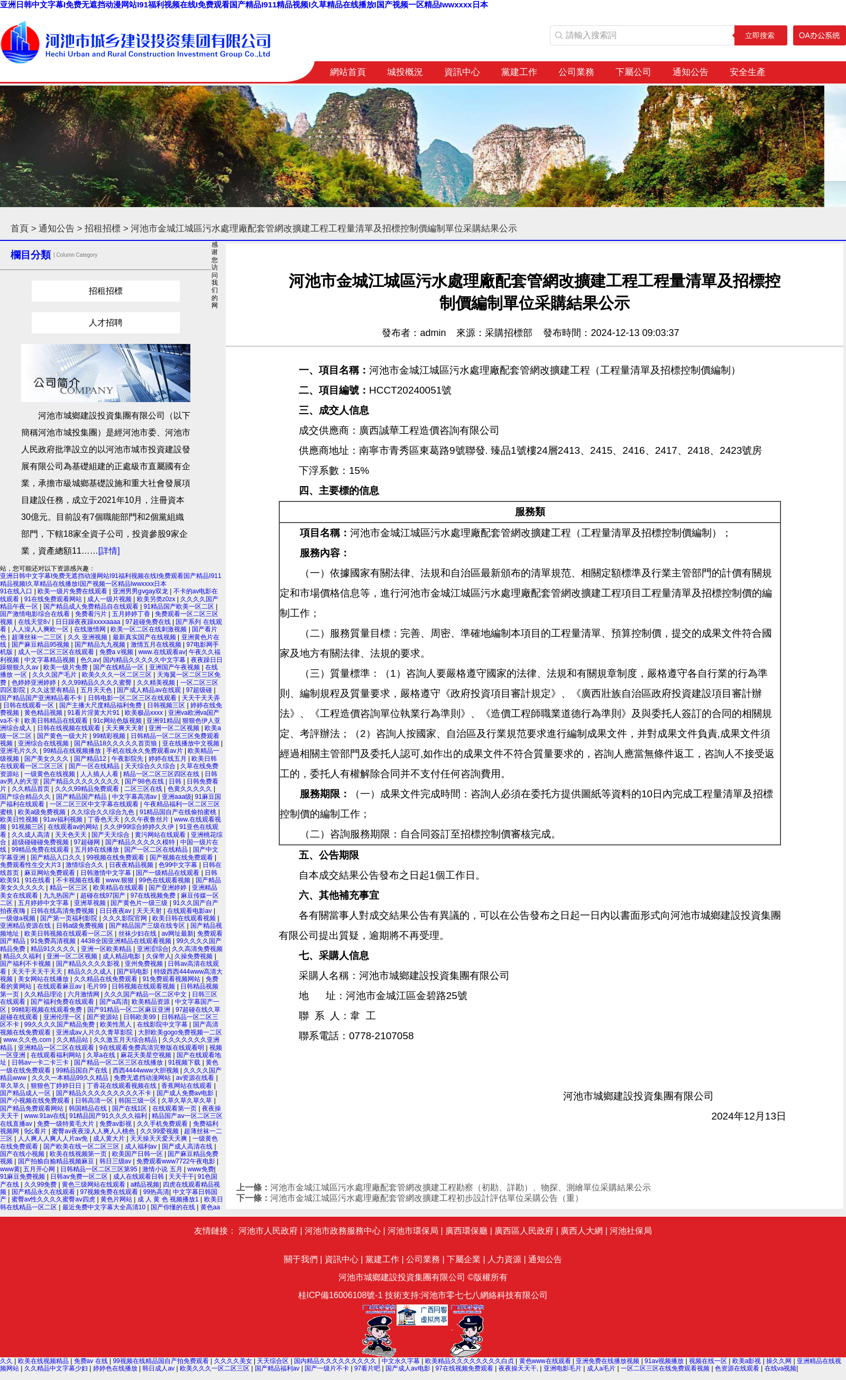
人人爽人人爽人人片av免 (54, 1138)
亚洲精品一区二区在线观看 (57, 1047)
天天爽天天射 (125, 728)
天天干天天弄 (201, 698)
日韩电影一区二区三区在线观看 (133, 698)
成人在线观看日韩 (139, 1176)
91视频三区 (28, 827)
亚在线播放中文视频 (191, 743)
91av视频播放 (665, 1361)
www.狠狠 (120, 880)
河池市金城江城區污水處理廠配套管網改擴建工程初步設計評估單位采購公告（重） (426, 1197)
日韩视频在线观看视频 (144, 986)
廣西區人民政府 (524, 1230)
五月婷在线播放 (98, 849)
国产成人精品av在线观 (149, 690)
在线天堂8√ (35, 622)
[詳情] (109, 550)
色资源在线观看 (738, 1368)
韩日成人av (159, 1368)
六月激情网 (84, 994)
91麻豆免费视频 (23, 1176)
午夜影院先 (128, 758)
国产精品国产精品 (82, 796)
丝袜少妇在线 (138, 933)
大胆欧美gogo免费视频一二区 (180, 1032)
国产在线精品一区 (119, 667)
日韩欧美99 (140, 1017)
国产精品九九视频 (101, 644)
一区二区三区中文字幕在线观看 (95, 804)
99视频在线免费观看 (116, 857)
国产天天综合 (111, 834)
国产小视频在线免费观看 (35, 1100)
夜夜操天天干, (519, 1368)
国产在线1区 (130, 1108)
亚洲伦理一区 (63, 1017)
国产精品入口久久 (57, 857)
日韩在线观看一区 (29, 705)
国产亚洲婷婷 (168, 887)
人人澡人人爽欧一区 (41, 629)
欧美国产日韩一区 (138, 1154)
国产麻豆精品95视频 (41, 644)
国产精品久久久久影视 (88, 963)
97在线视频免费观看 (465, 1368)
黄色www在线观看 (546, 1361)
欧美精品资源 (151, 1001)
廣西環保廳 (466, 1230)
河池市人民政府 (268, 1230)
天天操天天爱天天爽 (159, 1138)
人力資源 (504, 1259)
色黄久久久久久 (191, 788)
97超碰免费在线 (148, 622)
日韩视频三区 (167, 705)
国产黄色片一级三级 (140, 903)
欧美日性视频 (20, 819)
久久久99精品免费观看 (88, 788)
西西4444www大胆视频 (146, 1070)
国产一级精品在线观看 (168, 873)
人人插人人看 (100, 774)
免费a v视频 (117, 652)
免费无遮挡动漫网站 (143, 1077)
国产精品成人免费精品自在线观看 (91, 606)
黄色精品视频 (44, 712)
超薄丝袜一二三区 (38, 637)
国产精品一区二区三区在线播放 (119, 1062)
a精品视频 (145, 1184)
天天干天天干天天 (38, 971)
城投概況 (405, 72)
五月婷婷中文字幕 (44, 903)
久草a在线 (102, 1055)
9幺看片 (36, 1131)
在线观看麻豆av (60, 986)
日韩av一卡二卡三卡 (41, 1062)
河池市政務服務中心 (343, 1230)
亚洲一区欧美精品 (107, 949)
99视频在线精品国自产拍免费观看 (161, 1361)
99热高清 (156, 1192)
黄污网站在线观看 (161, 834)
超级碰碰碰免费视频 (41, 842)
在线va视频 (781, 1368)
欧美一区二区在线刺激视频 (149, 629)
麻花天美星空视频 (147, 1055)
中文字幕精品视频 (50, 660)
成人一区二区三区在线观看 (57, 652)
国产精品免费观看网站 (32, 1108)
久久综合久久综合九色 (103, 812)
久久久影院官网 (126, 918)
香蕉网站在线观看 (187, 1085)
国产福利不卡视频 (26, 963)
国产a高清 (113, 1001)
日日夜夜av (116, 911)
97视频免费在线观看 (110, 1192)
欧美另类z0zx (157, 599)
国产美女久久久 (47, 758)
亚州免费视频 (144, 963)
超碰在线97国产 (103, 895)
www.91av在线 (45, 1116)
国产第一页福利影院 (69, 918)
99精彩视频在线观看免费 (48, 1009)
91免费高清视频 (54, 941)
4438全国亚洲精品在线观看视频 (127, 941)
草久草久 (13, 1085)
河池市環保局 (413, 1230)
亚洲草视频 (90, 903)
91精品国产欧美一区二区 (180, 606)
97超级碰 (200, 690)
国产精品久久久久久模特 (141, 842)
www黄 (10, 1169)
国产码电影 (133, 971)
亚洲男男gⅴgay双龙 (141, 591)
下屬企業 (464, 1259)
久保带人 (158, 956)
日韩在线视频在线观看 (69, 728)
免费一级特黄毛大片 (66, 1123)
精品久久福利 (23, 956)
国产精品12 (91, 758)
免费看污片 (91, 614)
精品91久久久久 (54, 949)
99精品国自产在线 (82, 1070)
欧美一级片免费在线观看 (73, 591)
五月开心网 (40, 1169)
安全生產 (748, 72)
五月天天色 (97, 690)
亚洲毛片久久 (20, 750)
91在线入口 (17, 591)
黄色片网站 (117, 1199)
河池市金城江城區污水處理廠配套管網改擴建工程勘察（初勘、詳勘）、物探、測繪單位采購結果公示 (460, 1187)
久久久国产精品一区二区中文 (146, 994)
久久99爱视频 (160, 1131)
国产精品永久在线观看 (44, 1192)
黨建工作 (519, 72)
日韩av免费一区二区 (79, 1176)
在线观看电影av (190, 911)
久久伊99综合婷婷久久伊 (140, 827)
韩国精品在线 (88, 1108)
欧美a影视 (747, 1361)
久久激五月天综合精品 (126, 1039)
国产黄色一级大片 (63, 736)
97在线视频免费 (154, 895)
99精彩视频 (110, 736)
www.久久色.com (28, 1039)
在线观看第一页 (175, 1108)
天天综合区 (273, 1361)
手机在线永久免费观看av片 (145, 750)
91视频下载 (185, 1062)
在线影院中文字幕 (163, 1024)
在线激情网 (90, 629)
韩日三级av (116, 1161)
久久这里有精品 (54, 690)
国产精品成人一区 (26, 1093)
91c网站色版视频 (118, 720)
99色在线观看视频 (165, 880)
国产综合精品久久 (26, 796)
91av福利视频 (63, 819)
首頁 (20, 228)
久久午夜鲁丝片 (147, 819)
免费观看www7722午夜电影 (176, 1161)
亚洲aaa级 (176, 796)
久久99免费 (41, 1184)
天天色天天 (71, 834)
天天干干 (181, 1176)
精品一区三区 (69, 887)
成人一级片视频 (110, 599)
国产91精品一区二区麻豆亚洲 (129, 1009)
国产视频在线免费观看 (182, 857)
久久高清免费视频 (197, 949)
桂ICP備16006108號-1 (340, 1295)
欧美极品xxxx (144, 712)
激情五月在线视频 (157, 644)
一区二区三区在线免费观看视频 (666, 1368)
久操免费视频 (194, 956)
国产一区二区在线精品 (156, 849)
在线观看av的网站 (74, 827)
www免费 (201, 1169)
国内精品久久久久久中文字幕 (145, 660)
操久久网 (779, 1361)
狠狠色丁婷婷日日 (57, 1085)
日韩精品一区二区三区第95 (99, 1169)
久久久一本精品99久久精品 (71, 1077)
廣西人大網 (581, 1230)
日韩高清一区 (95, 1100)
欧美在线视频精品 (44, 1361)
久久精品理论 (44, 994)
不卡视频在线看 (79, 880)
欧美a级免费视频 (43, 812)
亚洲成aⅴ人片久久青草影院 (95, 1032)
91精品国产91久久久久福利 (109, 1116)
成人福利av (142, 1146)
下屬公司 (633, 72)
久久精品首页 (31, 788)
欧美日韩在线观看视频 (184, 918)
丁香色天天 (104, 819)
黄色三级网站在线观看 (94, 1184)
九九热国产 (60, 895)
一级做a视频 (18, 918)
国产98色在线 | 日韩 (154, 781)
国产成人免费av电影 (186, 1093)
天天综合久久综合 (151, 766)
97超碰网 (88, 842)
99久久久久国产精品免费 (60, 1024)
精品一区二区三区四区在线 (162, 774)
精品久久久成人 (91, 971)
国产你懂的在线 (174, 1207)
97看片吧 (368, 1368)
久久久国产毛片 (55, 674)
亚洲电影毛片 (563, 1368)
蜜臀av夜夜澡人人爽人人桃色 (94, 1131)
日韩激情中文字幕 (106, 873)
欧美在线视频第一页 (79, 1154)
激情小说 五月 (163, 1169)
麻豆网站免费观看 (50, 873)
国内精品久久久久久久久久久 (336, 1361)
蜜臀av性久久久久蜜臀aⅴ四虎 (54, 1199)
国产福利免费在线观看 (63, 1001)
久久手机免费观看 (163, 1123)
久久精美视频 (157, 682)
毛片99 (97, 986)
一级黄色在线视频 (50, 774)
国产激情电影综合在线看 (35, 614)
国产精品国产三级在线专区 (148, 925)
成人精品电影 (122, 956)
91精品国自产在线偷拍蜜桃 (179, 812)
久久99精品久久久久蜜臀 (97, 682)
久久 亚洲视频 (88, 637)
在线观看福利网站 (57, 1055)
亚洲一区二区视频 (175, 728)
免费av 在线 (91, 1361)
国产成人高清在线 (188, 1146)
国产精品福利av (278, 1368)
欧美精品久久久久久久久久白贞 (470, 1361)
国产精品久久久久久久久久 (82, 781)
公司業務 (576, 72)
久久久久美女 (234, 1361)
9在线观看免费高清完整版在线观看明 (152, 1047)
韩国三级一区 (138, 1100)
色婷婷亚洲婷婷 (35, 682)
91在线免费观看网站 (54, 599)
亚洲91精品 (162, 720)
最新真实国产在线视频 (145, 637)
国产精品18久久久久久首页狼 (116, 743)
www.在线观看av (161, 652)
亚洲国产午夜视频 (175, 667)
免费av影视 (116, 1123)
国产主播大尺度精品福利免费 (101, 705)
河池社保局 (631, 1230)
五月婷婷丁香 (132, 614)
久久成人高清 (31, 834)
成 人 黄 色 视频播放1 (168, 1199)
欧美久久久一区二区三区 (117, 674)
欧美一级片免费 (66, 667)
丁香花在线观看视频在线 (122, 1085)
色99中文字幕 (179, 865)
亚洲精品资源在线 (26, 925)
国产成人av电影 (408, 1368)
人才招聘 (106, 322)
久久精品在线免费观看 (106, 979)
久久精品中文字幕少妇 (56, 1368)
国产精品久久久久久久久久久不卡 (104, 1093)
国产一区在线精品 (95, 766)
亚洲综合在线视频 (44, 743)
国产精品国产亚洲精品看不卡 (42, 698)
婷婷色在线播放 (116, 1368)
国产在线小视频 (23, 1154)
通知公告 (691, 72)
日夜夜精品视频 (132, 865)
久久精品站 (73, 1039)
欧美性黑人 (116, 1024)
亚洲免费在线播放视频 (608, 1361)
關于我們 (301, 1259)
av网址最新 (177, 933)
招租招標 (103, 228)
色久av (90, 660)
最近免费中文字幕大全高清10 (105, 1207)
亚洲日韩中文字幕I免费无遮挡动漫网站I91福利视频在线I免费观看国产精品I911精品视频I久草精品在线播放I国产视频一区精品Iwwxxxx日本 (244, 4)
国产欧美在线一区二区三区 (82, 1146)
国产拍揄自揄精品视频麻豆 (57, 1161)
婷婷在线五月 (168, 758)
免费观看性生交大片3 (31, 865)
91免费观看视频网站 (172, 979)
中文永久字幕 (401, 1361)
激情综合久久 (85, 865)
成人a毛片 (602, 1368)
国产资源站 (103, 1017)
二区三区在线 (144, 788)
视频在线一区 (709, 1361)
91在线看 (39, 880)
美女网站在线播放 (44, 979)
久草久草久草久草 (187, 1100)
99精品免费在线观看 (41, 849)
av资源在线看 (196, 1077)
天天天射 (149, 911)
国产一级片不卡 (328, 1368)
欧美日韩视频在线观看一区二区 (69, 933)
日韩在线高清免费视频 (63, 911)
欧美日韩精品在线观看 (56, 720)
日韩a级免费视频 (81, 925)
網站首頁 (348, 72)
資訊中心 (462, 72)
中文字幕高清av (135, 796)
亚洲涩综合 (153, 949)
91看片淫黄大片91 (95, 712)
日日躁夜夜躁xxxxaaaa (89, 622)
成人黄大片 (109, 1138)
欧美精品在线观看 (119, 887)
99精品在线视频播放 (73, 750)
